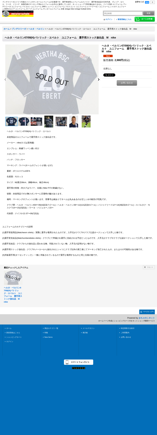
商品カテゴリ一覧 (51, 328)
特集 (46, 333)
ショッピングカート (14, 337)
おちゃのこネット (147, 318)
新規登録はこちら (124, 19)
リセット (150, 267)
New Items (49, 337)
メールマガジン (89, 328)
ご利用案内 (125, 333)
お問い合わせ (127, 83)
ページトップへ (148, 312)
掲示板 (85, 333)
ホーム (9, 328)
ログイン (108, 19)
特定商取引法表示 (127, 328)
